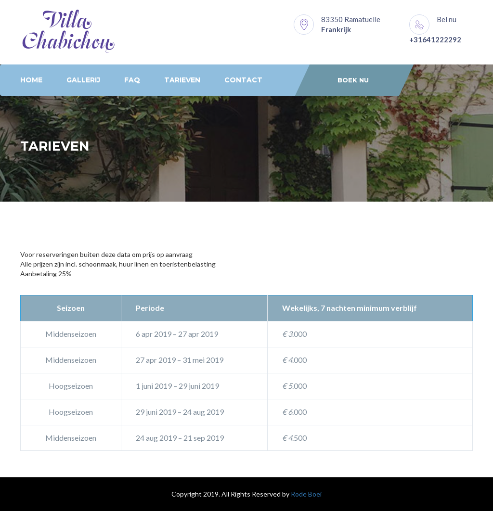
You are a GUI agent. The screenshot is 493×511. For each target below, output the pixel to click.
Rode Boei (306, 494)
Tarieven (182, 80)
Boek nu (353, 80)
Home (31, 80)
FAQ (132, 80)
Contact (243, 80)
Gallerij (83, 80)
